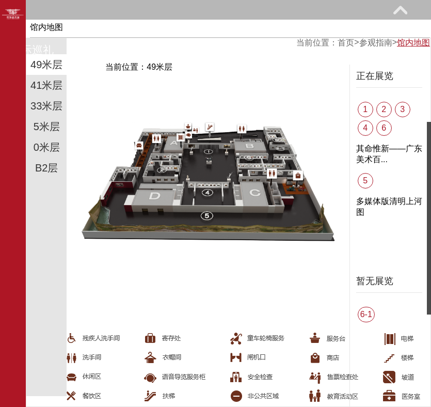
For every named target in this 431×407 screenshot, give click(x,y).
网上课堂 (331, 29)
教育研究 (251, 29)
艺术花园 (112, 50)
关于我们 (192, 50)
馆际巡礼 (32, 50)
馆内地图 (413, 42)
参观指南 (90, 29)
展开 (400, 10)
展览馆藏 (171, 29)
